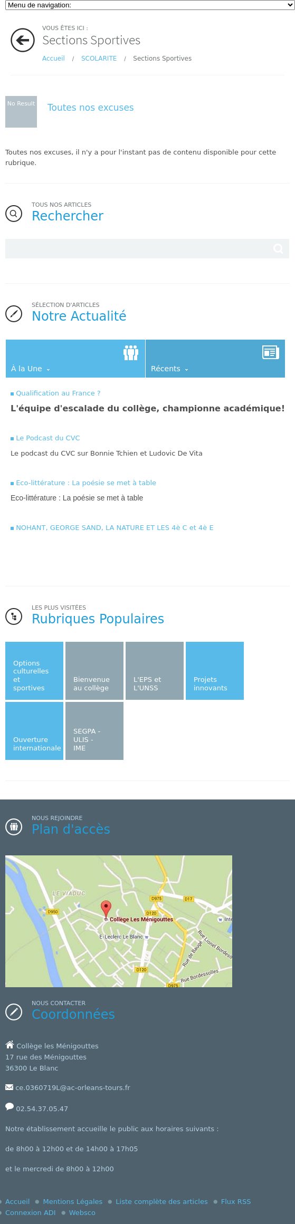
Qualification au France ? (58, 393)
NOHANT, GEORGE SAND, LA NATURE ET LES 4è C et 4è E (115, 528)
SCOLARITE (99, 58)
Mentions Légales (72, 1202)
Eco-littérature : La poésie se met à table (86, 483)
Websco (82, 1213)
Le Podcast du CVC (48, 438)
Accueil (53, 58)
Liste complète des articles (161, 1202)
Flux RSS (236, 1202)
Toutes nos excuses (90, 107)
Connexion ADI (30, 1213)
